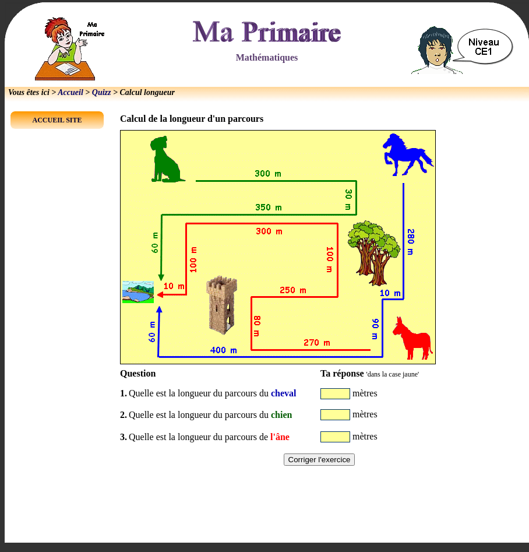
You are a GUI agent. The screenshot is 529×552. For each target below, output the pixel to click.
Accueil (70, 92)
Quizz (101, 92)
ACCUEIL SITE (57, 120)
